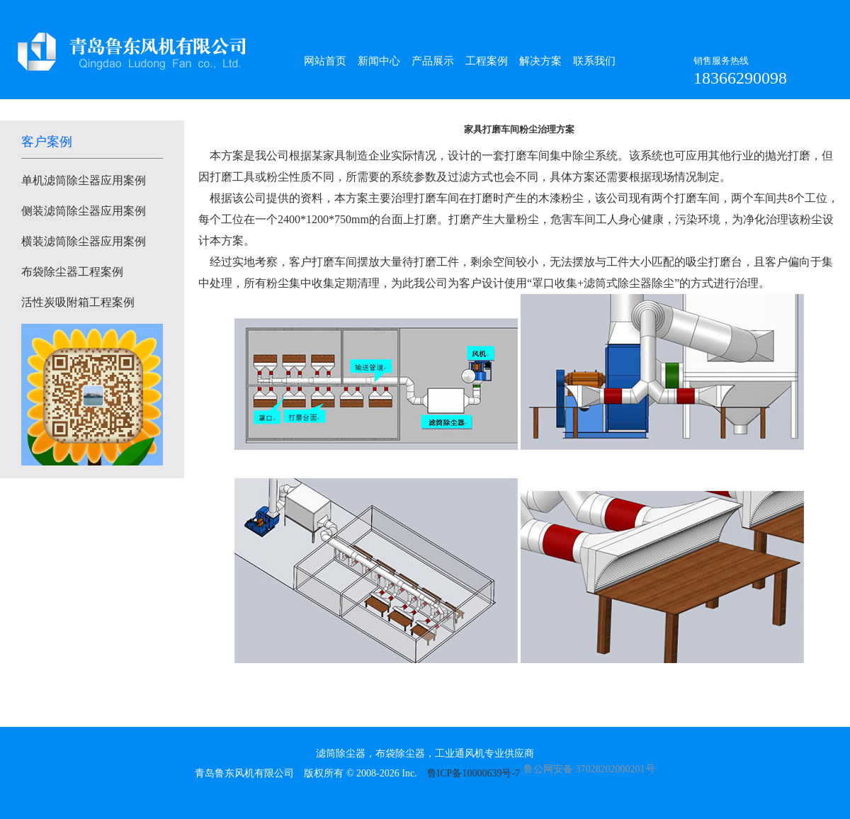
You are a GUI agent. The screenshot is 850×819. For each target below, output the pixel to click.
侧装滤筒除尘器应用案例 (83, 211)
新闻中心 (379, 61)
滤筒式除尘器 (618, 283)
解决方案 (540, 61)
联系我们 (594, 61)
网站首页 (325, 61)
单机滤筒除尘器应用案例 (83, 180)
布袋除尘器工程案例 (72, 272)
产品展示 (433, 61)
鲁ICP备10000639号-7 (473, 773)
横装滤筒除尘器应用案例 (83, 241)
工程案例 (486, 61)
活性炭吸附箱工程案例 (78, 302)
